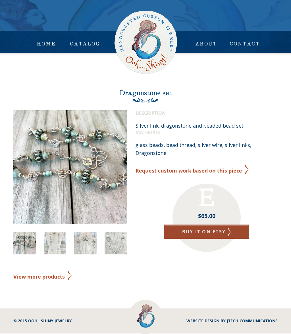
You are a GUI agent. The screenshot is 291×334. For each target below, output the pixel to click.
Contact (244, 43)
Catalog (85, 43)
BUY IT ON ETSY (207, 231)
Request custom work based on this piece (189, 170)
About (206, 43)
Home (46, 43)
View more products (39, 276)
